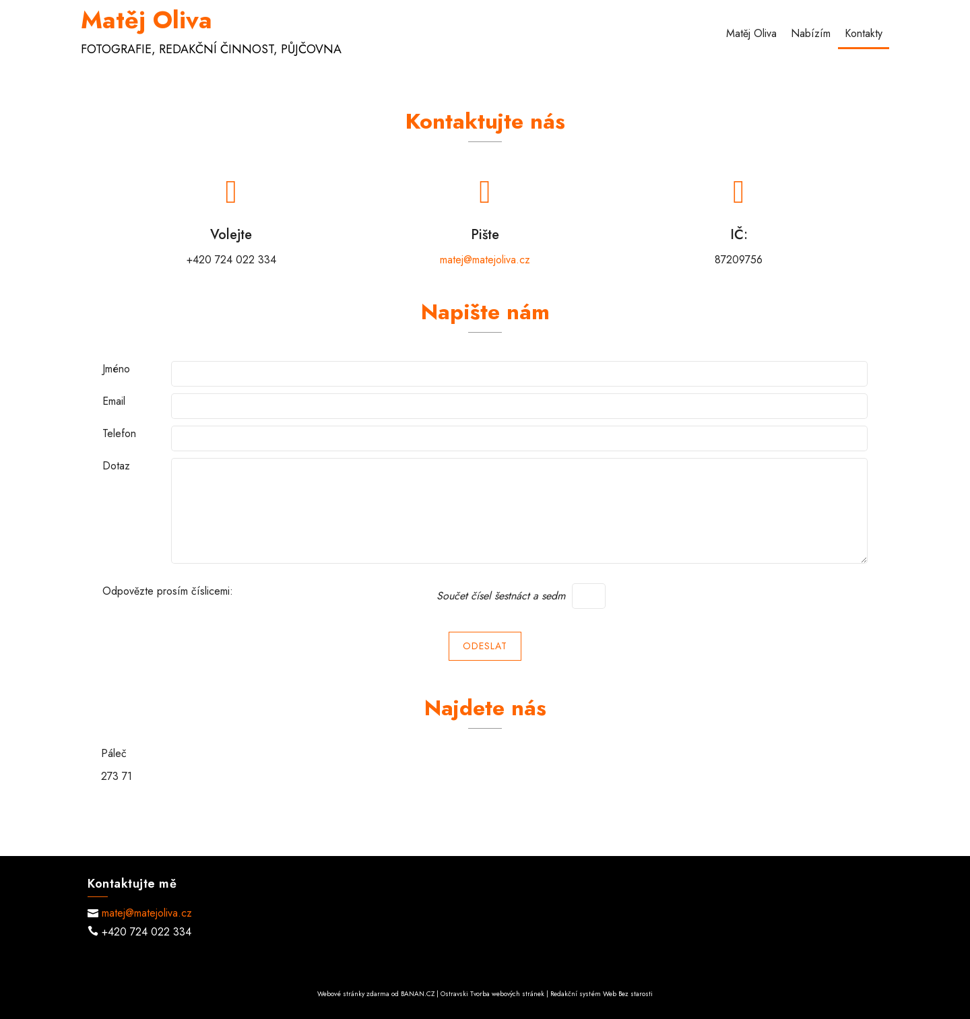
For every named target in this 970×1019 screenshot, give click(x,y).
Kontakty (863, 33)
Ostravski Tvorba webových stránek (492, 994)
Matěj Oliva (146, 20)
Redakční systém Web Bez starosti (601, 994)
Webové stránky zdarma (353, 994)
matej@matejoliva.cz (485, 259)
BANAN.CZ (417, 994)
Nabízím (811, 33)
